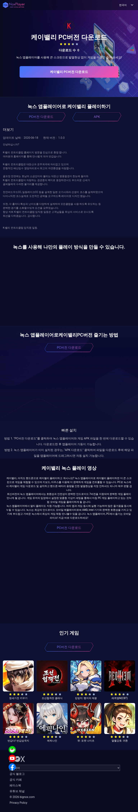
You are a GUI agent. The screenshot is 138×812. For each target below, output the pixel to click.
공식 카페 (16, 779)
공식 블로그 (17, 774)
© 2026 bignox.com (22, 797)
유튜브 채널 (17, 791)
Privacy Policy (18, 802)
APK (97, 117)
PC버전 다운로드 (41, 117)
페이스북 (15, 785)
